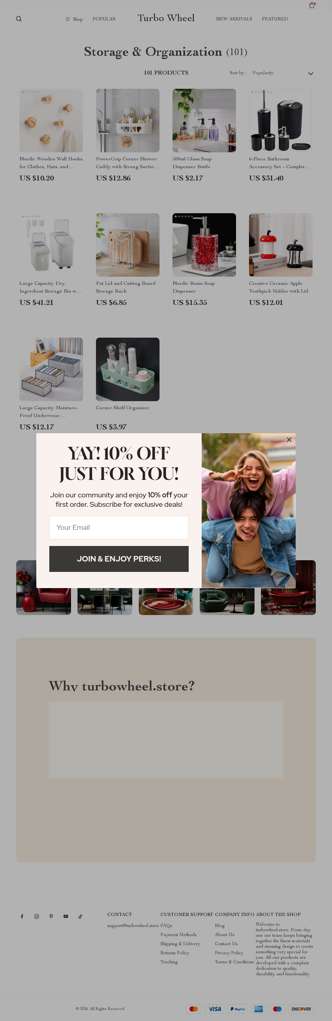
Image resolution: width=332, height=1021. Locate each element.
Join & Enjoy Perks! (119, 559)
